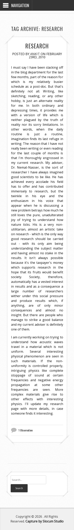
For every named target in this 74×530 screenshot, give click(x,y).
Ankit (35, 54)
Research (37, 46)
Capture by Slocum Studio (44, 521)
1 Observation (26, 430)
